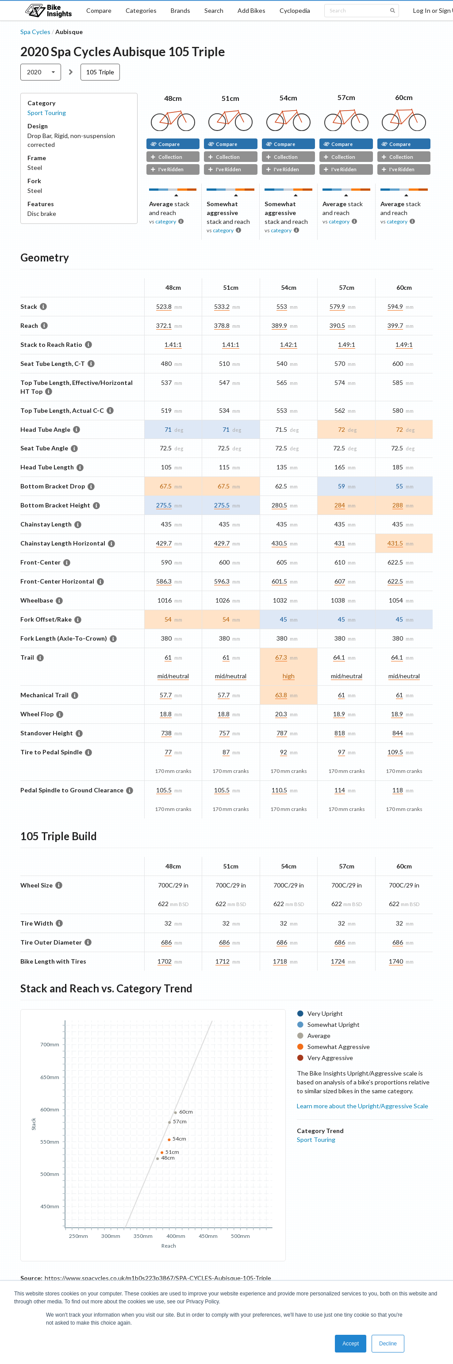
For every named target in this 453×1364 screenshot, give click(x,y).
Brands (180, 10)
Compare (98, 10)
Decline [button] (388, 1344)
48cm (173, 98)
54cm (288, 97)
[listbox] (40, 72)
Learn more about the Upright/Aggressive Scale (362, 1106)
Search (213, 10)
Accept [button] (350, 1344)
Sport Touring (46, 112)
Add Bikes (251, 10)
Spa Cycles (35, 31)
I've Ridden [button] (167, 169)
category (165, 221)
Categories (141, 10)
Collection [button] (166, 157)
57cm (346, 97)
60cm (404, 97)
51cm (230, 98)
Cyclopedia (295, 10)
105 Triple (100, 72)
